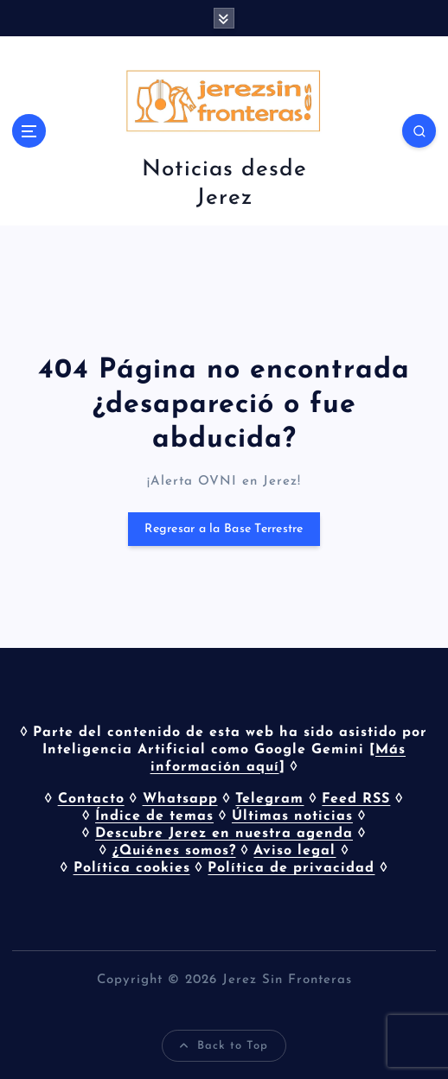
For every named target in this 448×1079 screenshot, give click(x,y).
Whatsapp (180, 799)
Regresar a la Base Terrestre (223, 529)
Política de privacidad (291, 868)
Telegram (269, 799)
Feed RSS (356, 799)
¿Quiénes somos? (174, 851)
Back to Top (224, 1046)
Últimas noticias (292, 816)
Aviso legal (294, 851)
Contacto (91, 799)
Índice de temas (154, 816)
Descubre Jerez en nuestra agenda (224, 834)
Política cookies (132, 868)
